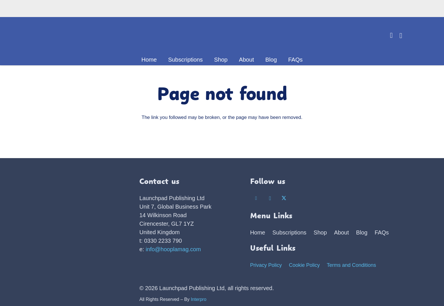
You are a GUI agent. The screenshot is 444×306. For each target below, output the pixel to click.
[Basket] (401, 35)
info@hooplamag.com (173, 249)
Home (257, 232)
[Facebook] (256, 198)
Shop (320, 232)
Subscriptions (289, 232)
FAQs (382, 232)
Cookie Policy (304, 265)
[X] (284, 198)
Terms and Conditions (351, 265)
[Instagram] (270, 198)
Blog (362, 232)
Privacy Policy (266, 265)
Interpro (198, 299)
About (341, 232)
